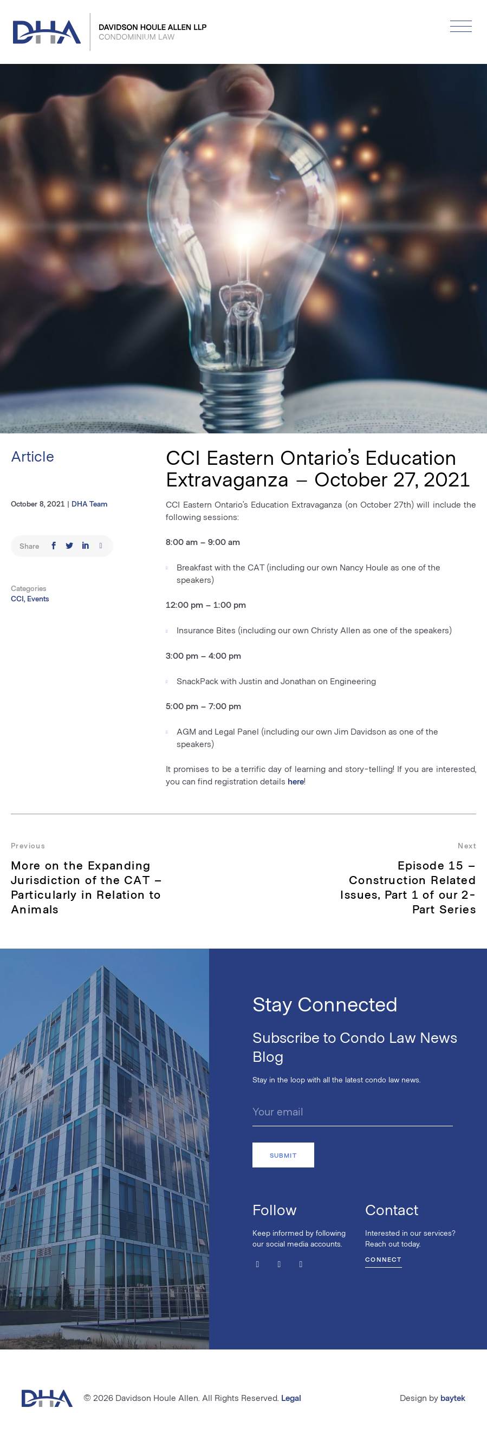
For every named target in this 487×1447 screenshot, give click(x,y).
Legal (291, 1397)
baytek (452, 1397)
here (296, 781)
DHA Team (89, 503)
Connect (383, 1259)
